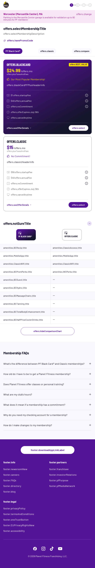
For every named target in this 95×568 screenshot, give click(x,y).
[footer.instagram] (43, 548)
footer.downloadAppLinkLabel (47, 450)
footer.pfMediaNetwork (62, 485)
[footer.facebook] (34, 548)
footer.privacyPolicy (14, 508)
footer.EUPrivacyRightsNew (18, 525)
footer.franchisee (59, 469)
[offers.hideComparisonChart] (89, 223)
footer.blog (9, 491)
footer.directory (12, 485)
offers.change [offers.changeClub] (84, 14)
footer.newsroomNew (15, 469)
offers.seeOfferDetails (19, 128)
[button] (47, 363)
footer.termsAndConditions (18, 514)
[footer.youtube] (60, 548)
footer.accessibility (14, 530)
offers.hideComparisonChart (47, 331)
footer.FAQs (9, 480)
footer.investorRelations (63, 474)
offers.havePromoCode (18, 41)
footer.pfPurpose (58, 480)
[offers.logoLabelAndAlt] (11, 5)
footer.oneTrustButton (16, 519)
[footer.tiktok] (51, 548)
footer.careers (11, 474)
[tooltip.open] (86, 95)
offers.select (78, 128)
